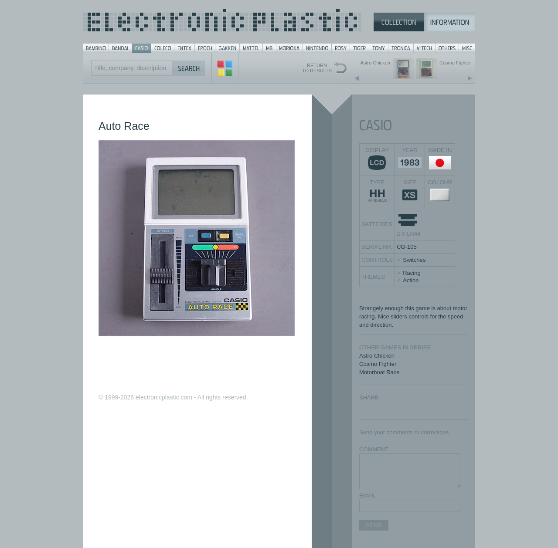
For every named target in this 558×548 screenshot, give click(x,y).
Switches (414, 260)
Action (410, 280)
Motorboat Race (379, 372)
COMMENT (373, 449)
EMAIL (367, 495)
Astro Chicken (377, 355)
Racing (411, 273)
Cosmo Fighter (377, 364)
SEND (374, 525)
